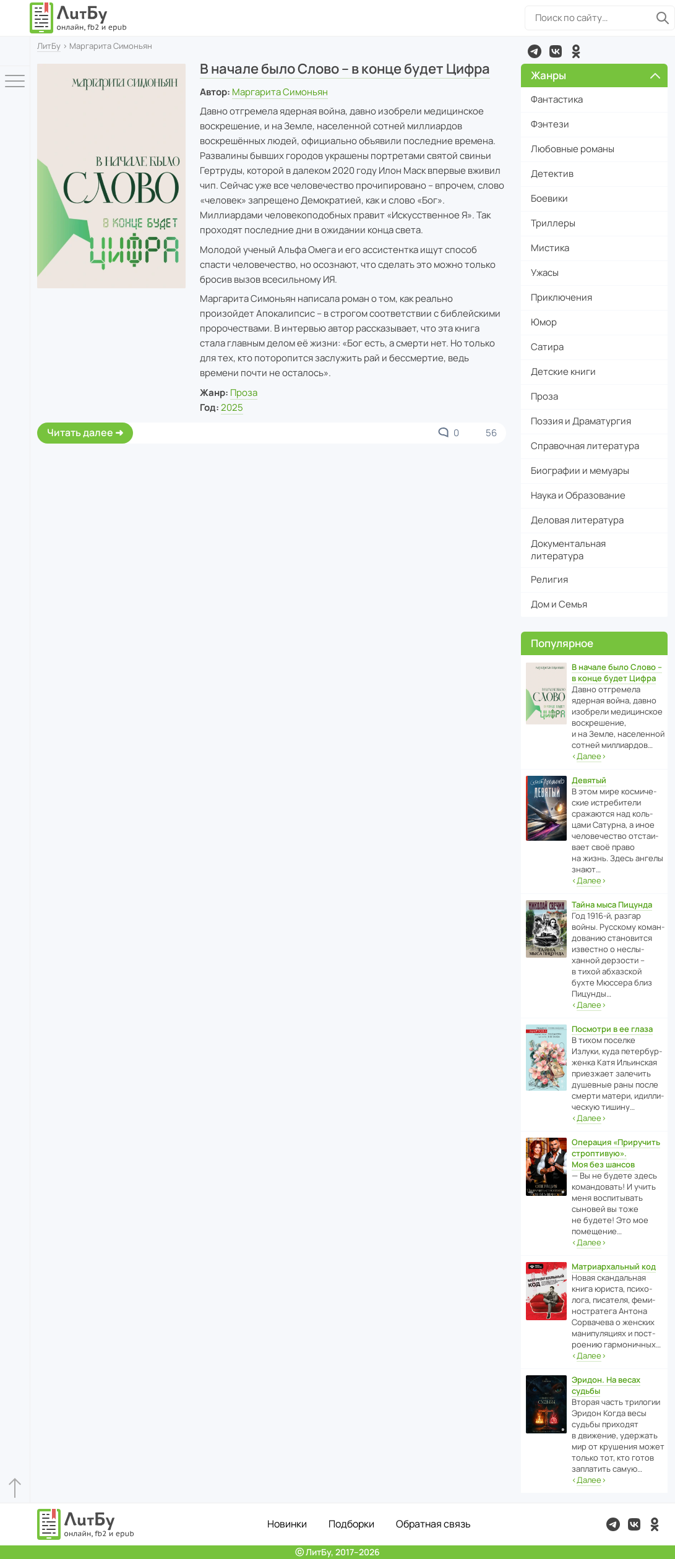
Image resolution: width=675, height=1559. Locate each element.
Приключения (561, 297)
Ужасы (545, 272)
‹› (589, 756)
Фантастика (557, 99)
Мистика (550, 247)
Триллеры (553, 223)
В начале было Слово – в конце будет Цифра (345, 68)
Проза (243, 392)
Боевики (549, 198)
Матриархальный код (614, 1266)
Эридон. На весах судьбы (606, 1385)
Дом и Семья (559, 604)
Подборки (351, 1524)
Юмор (544, 322)
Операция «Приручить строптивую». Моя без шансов (616, 1153)
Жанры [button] (595, 75)
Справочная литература (585, 445)
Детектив (552, 173)
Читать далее (80, 432)
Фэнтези (550, 124)
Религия (549, 579)
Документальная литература (568, 549)
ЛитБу (49, 45)
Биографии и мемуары (580, 470)
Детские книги (563, 371)
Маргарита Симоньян (280, 91)
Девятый (589, 780)
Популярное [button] (562, 643)
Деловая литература (577, 519)
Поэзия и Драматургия (581, 420)
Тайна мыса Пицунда (612, 904)
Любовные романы (572, 148)
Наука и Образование (578, 495)
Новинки (287, 1524)
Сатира (547, 346)
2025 (232, 407)
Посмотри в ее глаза (612, 1028)
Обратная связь (433, 1524)
